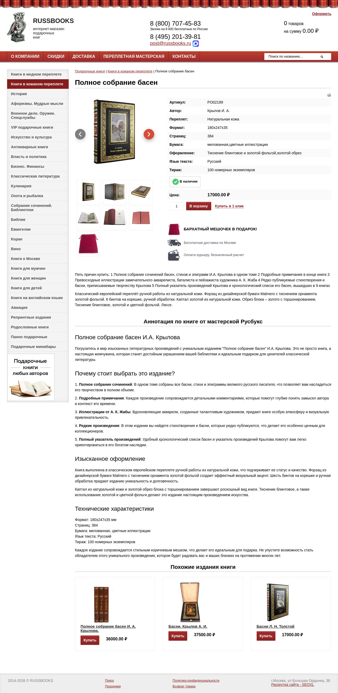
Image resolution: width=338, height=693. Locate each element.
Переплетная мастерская (134, 56)
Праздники (113, 686)
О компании (25, 56)
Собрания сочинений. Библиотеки (31, 207)
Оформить (321, 14)
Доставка (84, 56)
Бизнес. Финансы (27, 166)
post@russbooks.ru (170, 43)
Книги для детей (26, 288)
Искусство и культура (31, 137)
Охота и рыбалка (27, 196)
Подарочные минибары (33, 347)
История (19, 94)
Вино (16, 249)
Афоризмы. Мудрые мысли (37, 103)
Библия (18, 219)
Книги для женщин (28, 278)
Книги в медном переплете (36, 74)
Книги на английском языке (37, 298)
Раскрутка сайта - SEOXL (292, 685)
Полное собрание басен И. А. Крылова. (108, 628)
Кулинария (21, 186)
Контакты (183, 56)
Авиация (19, 307)
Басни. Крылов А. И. (187, 626)
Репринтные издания (31, 317)
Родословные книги (30, 327)
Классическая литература (35, 176)
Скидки (56, 56)
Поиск (109, 680)
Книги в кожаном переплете (37, 84)
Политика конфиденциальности (196, 680)
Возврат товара (184, 686)
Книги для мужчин (28, 268)
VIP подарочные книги (32, 127)
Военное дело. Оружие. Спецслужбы (33, 115)
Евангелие (21, 229)
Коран (16, 239)
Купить (89, 640)
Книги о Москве (25, 259)
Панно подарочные (29, 337)
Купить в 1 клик (229, 206)
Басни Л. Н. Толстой (275, 626)
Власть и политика (29, 157)
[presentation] (80, 134)
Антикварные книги (29, 147)
